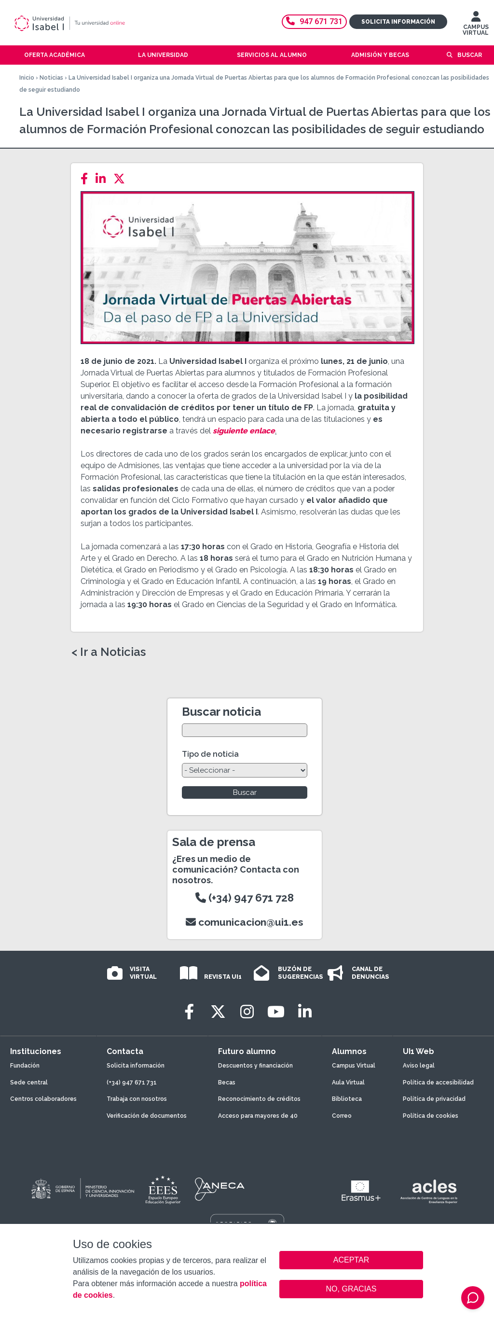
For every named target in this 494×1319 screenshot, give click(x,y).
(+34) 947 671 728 (244, 897)
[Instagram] (247, 1012)
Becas (226, 1082)
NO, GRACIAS (351, 1289)
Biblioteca (347, 1099)
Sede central (29, 1082)
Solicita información (398, 21)
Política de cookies (430, 1115)
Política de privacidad (434, 1099)
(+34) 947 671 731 (132, 1082)
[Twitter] (122, 179)
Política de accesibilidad (438, 1082)
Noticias (51, 77)
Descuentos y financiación (255, 1065)
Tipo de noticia (210, 754)
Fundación (25, 1065)
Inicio (26, 77)
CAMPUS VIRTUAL (476, 25)
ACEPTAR (351, 1260)
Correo (342, 1115)
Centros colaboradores (43, 1099)
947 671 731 (314, 21)
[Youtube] (276, 1012)
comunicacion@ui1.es (244, 922)
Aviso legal (419, 1065)
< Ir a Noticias (108, 652)
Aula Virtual (348, 1082)
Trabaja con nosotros (137, 1099)
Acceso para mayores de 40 (258, 1115)
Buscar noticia (221, 712)
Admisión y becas (380, 55)
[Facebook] (87, 179)
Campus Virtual (353, 1065)
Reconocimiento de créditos (259, 1099)
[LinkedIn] (103, 179)
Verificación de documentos (147, 1115)
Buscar (469, 55)
